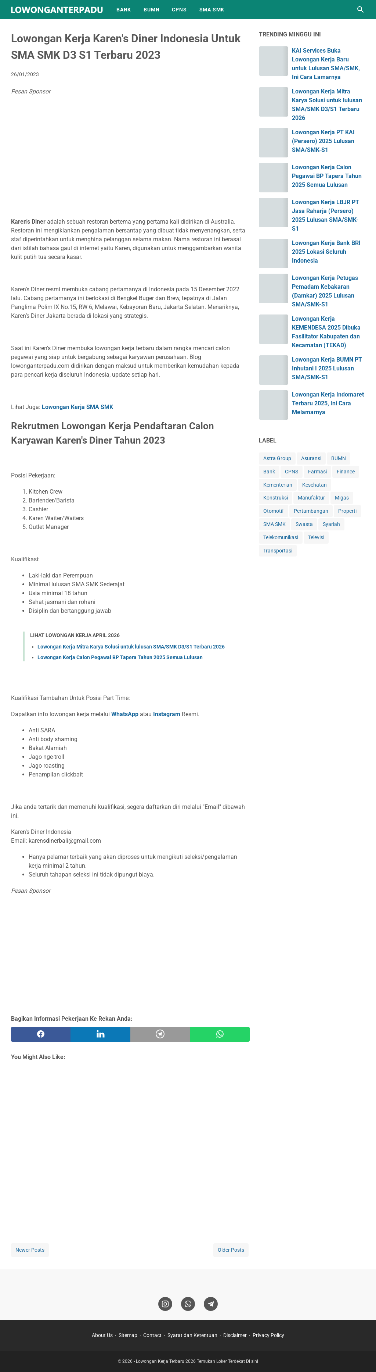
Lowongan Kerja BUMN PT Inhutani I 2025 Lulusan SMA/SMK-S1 (327, 368)
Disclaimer (235, 1335)
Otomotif (273, 511)
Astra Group (277, 458)
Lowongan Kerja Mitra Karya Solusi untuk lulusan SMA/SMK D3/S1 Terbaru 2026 (131, 647)
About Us (102, 1335)
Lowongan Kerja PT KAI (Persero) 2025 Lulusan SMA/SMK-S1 (323, 141)
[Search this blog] (360, 9)
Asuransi (311, 458)
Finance (346, 471)
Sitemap (128, 1335)
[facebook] (40, 1034)
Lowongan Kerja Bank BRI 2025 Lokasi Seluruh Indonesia (326, 251)
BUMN (151, 10)
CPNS (179, 10)
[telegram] (160, 1034)
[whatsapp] (219, 1034)
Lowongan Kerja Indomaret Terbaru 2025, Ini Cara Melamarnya (328, 403)
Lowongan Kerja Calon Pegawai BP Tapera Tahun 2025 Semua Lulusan (120, 657)
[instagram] (165, 1304)
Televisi (316, 537)
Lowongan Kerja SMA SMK (77, 407)
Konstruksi (275, 498)
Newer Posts (29, 1250)
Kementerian (277, 485)
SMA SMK (212, 10)
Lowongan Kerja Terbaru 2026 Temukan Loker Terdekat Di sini (197, 1361)
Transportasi (277, 551)
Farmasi (317, 471)
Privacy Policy (268, 1335)
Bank (269, 471)
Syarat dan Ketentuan (192, 1335)
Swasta (304, 524)
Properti (347, 511)
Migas (342, 498)
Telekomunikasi (280, 537)
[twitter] (100, 1034)
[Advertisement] (130, 158)
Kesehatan (314, 485)
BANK (123, 10)
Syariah (331, 524)
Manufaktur (311, 498)
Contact (152, 1335)
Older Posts (231, 1250)
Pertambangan (311, 511)
